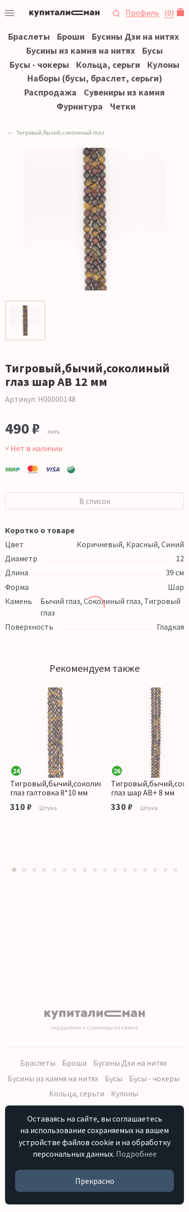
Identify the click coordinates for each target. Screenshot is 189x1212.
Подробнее (136, 1154)
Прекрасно (94, 1181)
